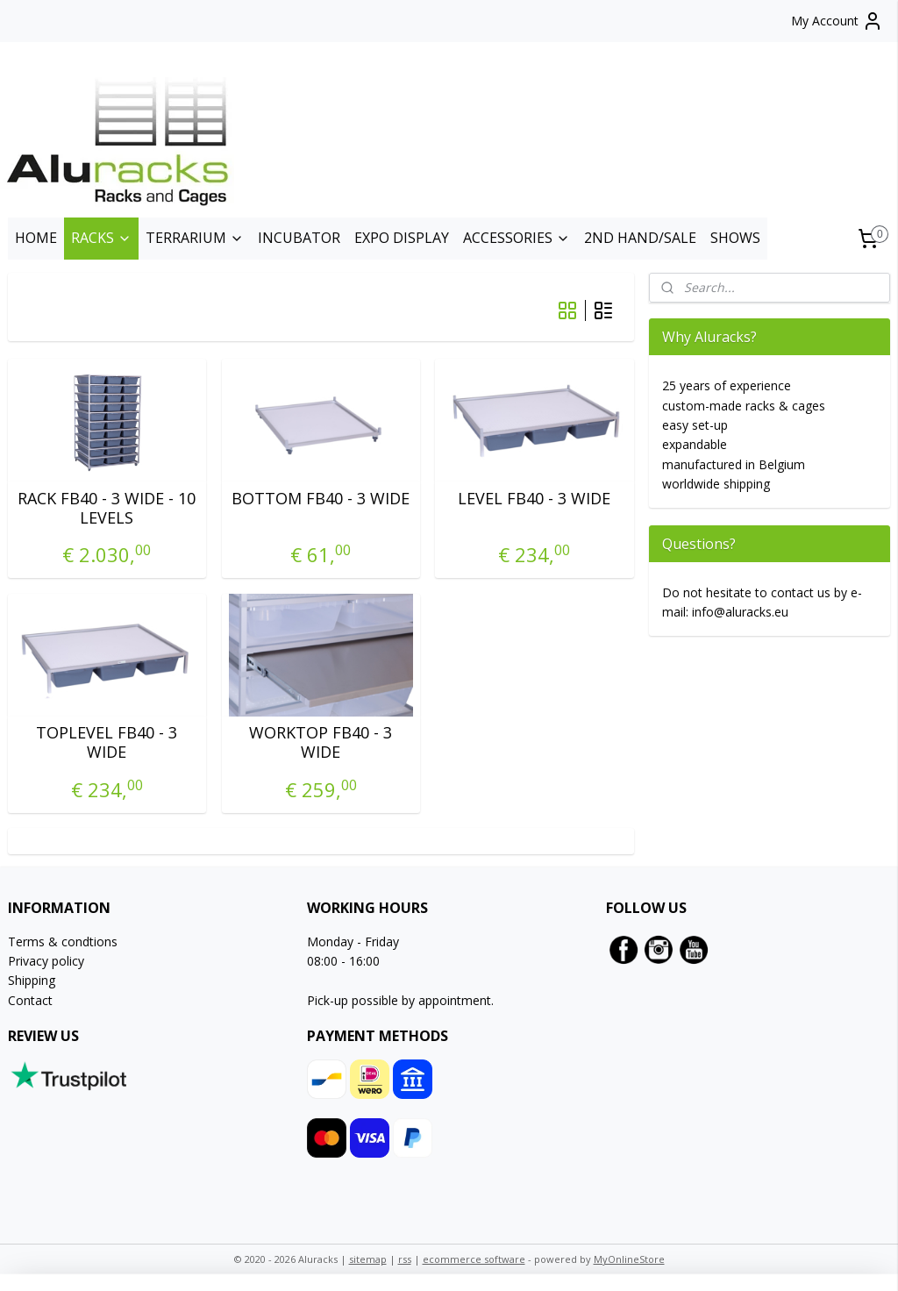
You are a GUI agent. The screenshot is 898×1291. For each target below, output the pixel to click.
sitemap (368, 1259)
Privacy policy (46, 960)
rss (404, 1259)
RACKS (101, 237)
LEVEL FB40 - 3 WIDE (534, 499)
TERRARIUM (195, 237)
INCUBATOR (299, 237)
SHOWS (735, 237)
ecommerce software (474, 1259)
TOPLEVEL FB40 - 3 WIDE (106, 742)
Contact (30, 1000)
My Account (837, 21)
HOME (36, 237)
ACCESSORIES (516, 237)
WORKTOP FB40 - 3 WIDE (320, 742)
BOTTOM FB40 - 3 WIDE (321, 499)
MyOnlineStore (629, 1259)
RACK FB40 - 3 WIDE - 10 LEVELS (107, 508)
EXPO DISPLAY (401, 237)
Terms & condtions (63, 941)
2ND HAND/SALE (640, 237)
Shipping (31, 980)
